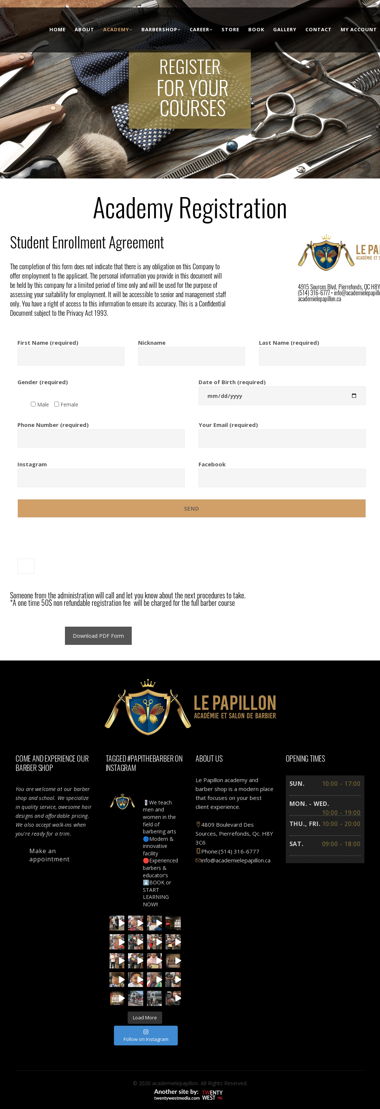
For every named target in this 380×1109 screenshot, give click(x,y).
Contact (318, 29)
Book (256, 29)
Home (57, 29)
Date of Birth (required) (282, 388)
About (84, 29)
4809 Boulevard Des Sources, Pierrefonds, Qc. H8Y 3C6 (234, 833)
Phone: (207, 851)
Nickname (191, 349)
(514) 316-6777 (239, 851)
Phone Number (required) (101, 431)
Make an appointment (49, 855)
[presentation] (73, 547)
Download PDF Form (98, 635)
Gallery (285, 29)
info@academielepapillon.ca (233, 860)
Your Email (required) (282, 431)
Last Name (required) (312, 349)
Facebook (282, 471)
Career (201, 29)
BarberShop (161, 29)
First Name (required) (70, 349)
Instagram (101, 471)
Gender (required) (42, 382)
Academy (117, 29)
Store (230, 29)
